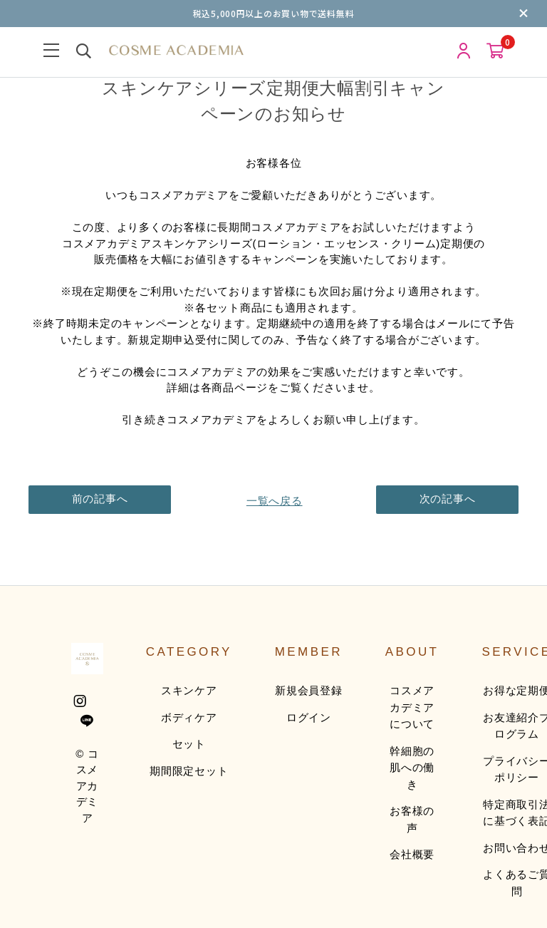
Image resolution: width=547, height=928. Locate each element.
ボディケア (189, 717)
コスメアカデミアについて (412, 707)
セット (189, 744)
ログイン (308, 717)
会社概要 (412, 854)
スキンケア (189, 690)
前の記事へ (100, 499)
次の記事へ (448, 499)
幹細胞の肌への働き (412, 767)
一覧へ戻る (274, 499)
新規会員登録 (309, 690)
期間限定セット (189, 771)
